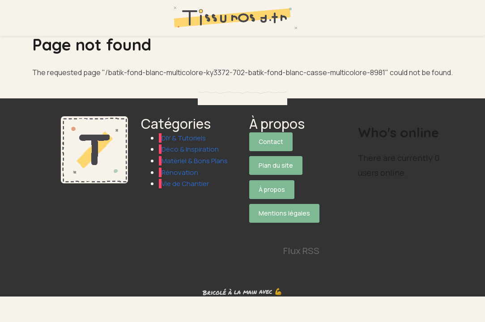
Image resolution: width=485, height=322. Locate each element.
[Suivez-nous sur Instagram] (307, 219)
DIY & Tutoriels (185, 138)
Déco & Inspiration (191, 149)
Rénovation (180, 183)
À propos (272, 182)
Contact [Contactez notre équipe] (271, 141)
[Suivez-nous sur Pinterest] (258, 236)
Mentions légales (284, 203)
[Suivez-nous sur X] (258, 219)
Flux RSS (301, 235)
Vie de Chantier (187, 195)
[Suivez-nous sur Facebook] (283, 219)
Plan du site (276, 162)
